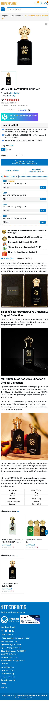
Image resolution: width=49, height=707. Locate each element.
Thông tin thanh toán (8, 677)
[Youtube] (10, 631)
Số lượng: (4, 155)
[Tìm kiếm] (8, 9)
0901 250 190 (13, 657)
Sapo (32, 698)
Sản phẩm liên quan (8, 511)
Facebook (4, 687)
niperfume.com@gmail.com (14, 660)
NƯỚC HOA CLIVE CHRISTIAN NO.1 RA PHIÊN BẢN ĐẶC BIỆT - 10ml (12, 541)
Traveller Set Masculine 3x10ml (34, 541)
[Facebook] (2, 631)
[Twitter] (6, 631)
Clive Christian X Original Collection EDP (10, 585)
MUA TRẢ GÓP (37, 170)
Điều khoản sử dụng (7, 670)
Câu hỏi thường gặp (7, 674)
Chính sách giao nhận (8, 680)
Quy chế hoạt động (7, 667)
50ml (3, 149)
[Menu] (3, 9)
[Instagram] (13, 631)
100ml (9, 149)
